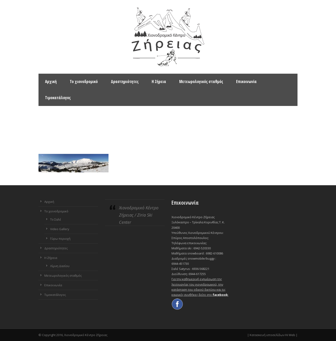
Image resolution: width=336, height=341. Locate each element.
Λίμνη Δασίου (60, 266)
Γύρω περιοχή (60, 238)
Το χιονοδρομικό (84, 81)
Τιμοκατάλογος (58, 97)
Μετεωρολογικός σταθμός (201, 81)
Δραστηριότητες (125, 81)
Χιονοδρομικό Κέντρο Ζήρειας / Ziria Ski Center (138, 215)
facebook (220, 295)
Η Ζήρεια (159, 81)
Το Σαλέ (55, 219)
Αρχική (51, 81)
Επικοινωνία (246, 81)
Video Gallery (59, 229)
